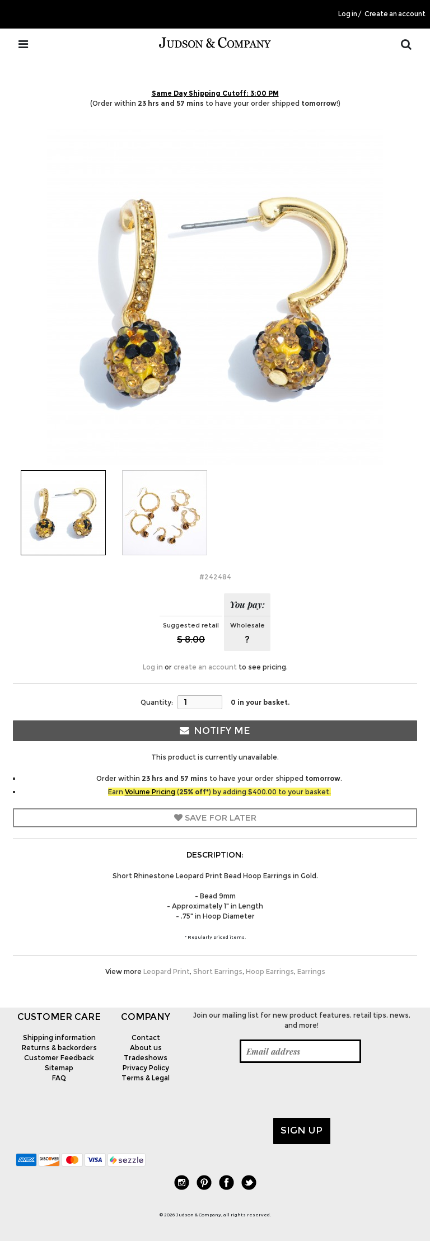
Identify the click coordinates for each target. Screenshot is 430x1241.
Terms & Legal (145, 1078)
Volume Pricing (150, 792)
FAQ (59, 1078)
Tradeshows (145, 1057)
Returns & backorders (59, 1047)
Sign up (301, 1130)
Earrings (311, 971)
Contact (146, 1037)
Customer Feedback (59, 1057)
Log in (347, 14)
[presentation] (274, 1090)
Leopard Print (166, 971)
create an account (205, 667)
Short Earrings (217, 971)
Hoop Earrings (270, 971)
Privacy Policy (146, 1068)
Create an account (395, 14)
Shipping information (59, 1037)
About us (146, 1047)
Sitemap (59, 1068)
